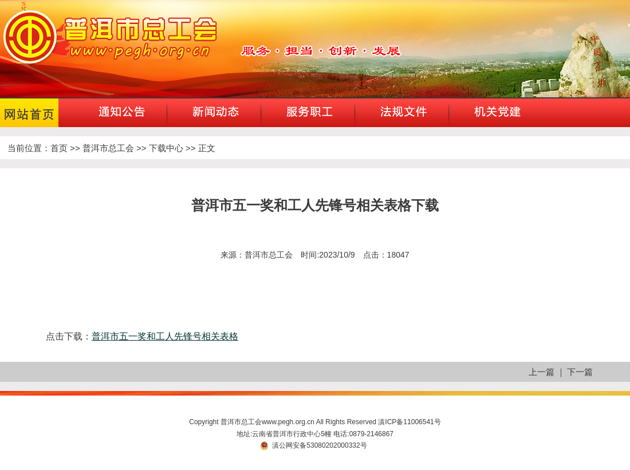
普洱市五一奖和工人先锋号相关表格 (165, 336)
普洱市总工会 (108, 148)
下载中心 (166, 148)
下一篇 (580, 372)
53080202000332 (333, 445)
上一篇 (541, 372)
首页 (59, 148)
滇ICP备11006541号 (409, 422)
